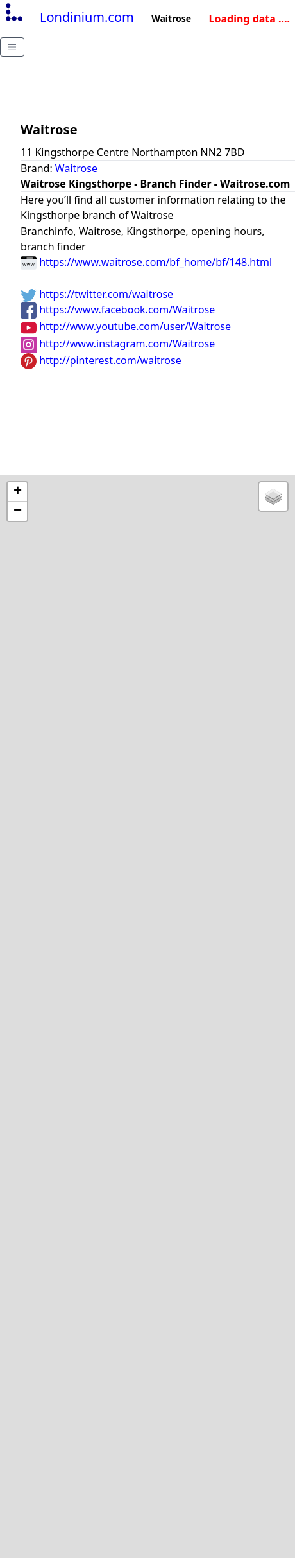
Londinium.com (68, 17)
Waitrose (76, 168)
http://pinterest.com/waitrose (101, 360)
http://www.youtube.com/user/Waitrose (126, 326)
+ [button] (17, 492)
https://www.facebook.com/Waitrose (118, 309)
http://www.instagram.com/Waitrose (118, 344)
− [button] (17, 511)
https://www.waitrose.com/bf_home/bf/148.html (146, 262)
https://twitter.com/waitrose (97, 294)
